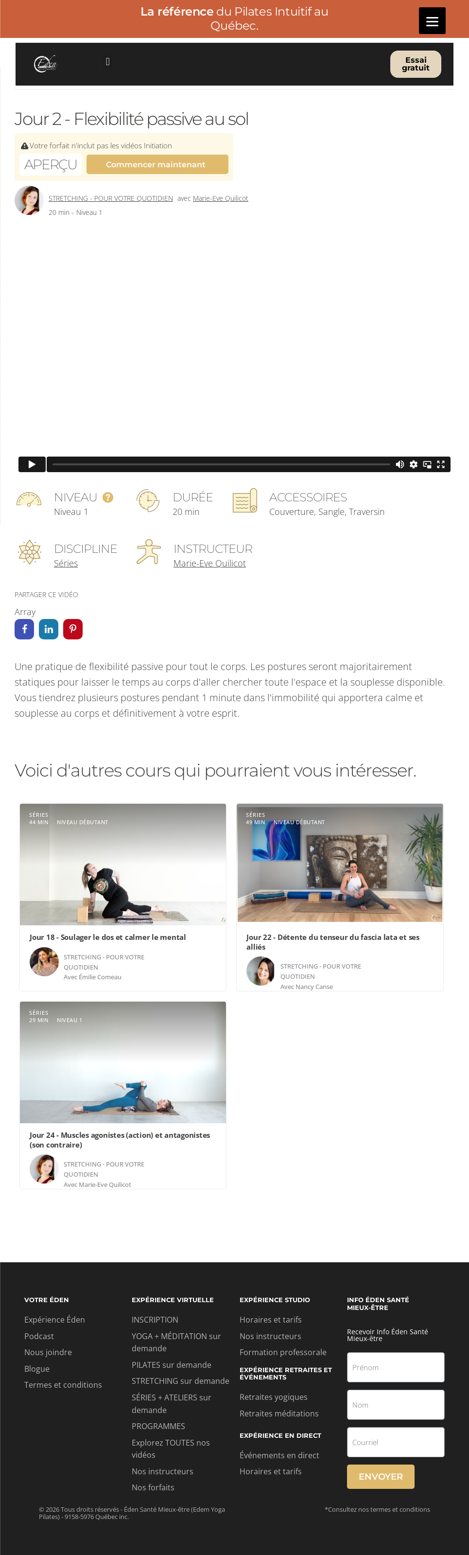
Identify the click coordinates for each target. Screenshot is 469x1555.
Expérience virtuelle (173, 1300)
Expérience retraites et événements (286, 1373)
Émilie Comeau (100, 977)
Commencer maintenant (156, 164)
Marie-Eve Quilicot (220, 198)
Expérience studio (275, 1300)
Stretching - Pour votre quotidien (111, 198)
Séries (66, 563)
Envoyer (381, 1476)
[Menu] (432, 20)
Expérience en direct (280, 1436)
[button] (107, 61)
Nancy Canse (314, 986)
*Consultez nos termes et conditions (377, 1509)
